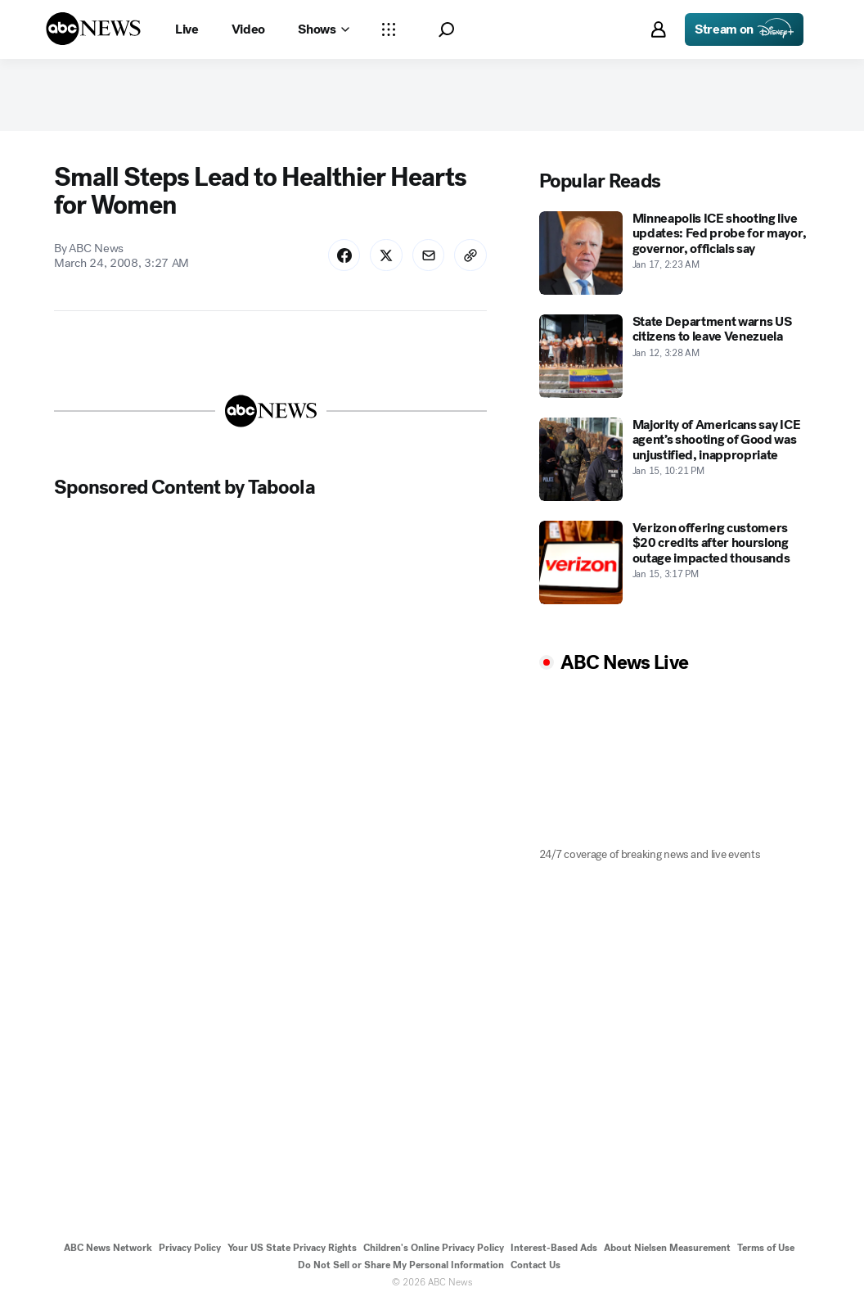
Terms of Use (765, 1250)
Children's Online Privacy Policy (433, 1250)
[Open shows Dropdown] (323, 29)
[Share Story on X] (385, 257)
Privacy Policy (190, 1250)
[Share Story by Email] (428, 257)
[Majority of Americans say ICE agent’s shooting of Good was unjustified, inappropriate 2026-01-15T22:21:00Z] (675, 461)
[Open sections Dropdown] (388, 29)
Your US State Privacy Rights (292, 1250)
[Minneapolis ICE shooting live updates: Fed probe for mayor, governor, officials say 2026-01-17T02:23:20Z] (675, 254)
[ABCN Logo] (93, 28)
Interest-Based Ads (554, 1250)
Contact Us (535, 1267)
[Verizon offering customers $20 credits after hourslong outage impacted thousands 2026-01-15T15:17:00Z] (675, 564)
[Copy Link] (470, 257)
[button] (446, 30)
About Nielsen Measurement (667, 1250)
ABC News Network (108, 1250)
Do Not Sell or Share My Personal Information (401, 1267)
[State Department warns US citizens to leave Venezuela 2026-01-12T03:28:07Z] (675, 358)
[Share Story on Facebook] (342, 257)
